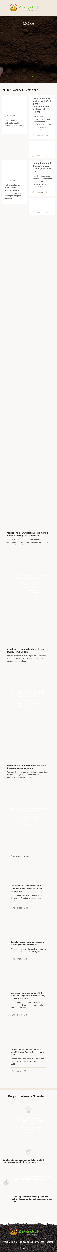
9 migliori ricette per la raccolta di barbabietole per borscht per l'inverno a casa (28, 1121)
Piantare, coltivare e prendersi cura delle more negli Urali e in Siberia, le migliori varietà (14, 102)
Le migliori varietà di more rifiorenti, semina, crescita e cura (41, 167)
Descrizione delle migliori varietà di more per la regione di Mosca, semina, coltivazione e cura (41, 153)
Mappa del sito (10, 1242)
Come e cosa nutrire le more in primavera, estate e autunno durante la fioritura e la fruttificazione (14, 165)
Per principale (28, 77)
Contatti (50, 1242)
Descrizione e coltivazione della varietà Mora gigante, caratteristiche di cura (28, 809)
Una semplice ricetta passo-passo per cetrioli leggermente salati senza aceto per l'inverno (32, 1199)
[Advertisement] (28, 41)
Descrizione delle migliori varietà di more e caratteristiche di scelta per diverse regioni (41, 105)
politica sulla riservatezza (32, 1242)
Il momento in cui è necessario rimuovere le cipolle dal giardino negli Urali (31, 1178)
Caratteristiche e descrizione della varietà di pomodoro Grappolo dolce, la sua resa (23, 1161)
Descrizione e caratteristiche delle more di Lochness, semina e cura (28, 576)
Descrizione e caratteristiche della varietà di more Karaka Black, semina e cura (28, 1052)
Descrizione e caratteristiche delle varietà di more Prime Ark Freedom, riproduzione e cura (28, 694)
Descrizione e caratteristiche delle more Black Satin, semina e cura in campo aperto (26, 888)
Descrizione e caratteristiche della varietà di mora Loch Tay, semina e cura (40, 207)
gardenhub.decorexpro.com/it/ (28, 7)
